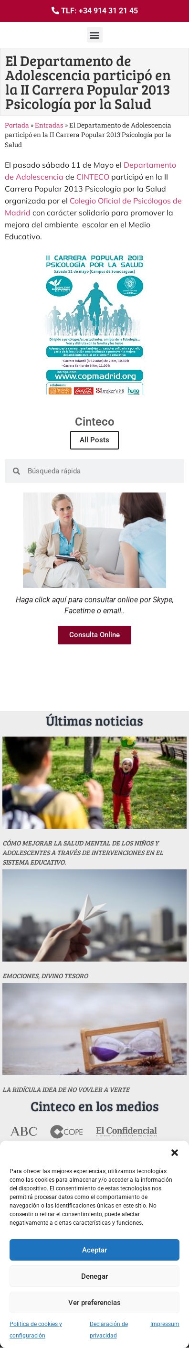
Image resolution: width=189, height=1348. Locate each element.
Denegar (94, 1276)
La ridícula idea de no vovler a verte (65, 1089)
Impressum (164, 1324)
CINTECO (92, 177)
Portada (17, 125)
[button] (174, 1152)
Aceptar (94, 1250)
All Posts (94, 440)
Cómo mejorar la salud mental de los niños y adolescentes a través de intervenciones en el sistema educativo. (82, 852)
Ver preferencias (94, 1302)
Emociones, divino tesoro (45, 975)
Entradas (49, 125)
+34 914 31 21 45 (108, 10)
